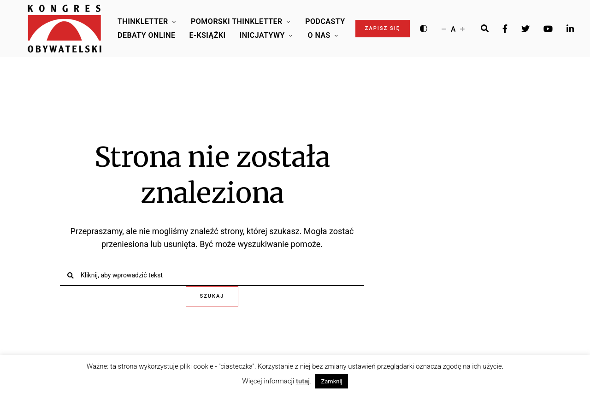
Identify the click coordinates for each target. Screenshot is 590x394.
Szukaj (212, 296)
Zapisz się (382, 28)
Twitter (525, 28)
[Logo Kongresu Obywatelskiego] (64, 29)
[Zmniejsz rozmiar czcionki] (444, 28)
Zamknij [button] (331, 381)
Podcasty (325, 21)
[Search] (485, 28)
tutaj (303, 381)
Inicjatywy (262, 35)
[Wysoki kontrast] (423, 28)
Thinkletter (143, 21)
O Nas (318, 35)
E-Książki (207, 35)
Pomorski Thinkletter (237, 21)
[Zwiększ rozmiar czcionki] (462, 28)
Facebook (505, 28)
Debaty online (147, 35)
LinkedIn (570, 28)
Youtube (548, 28)
